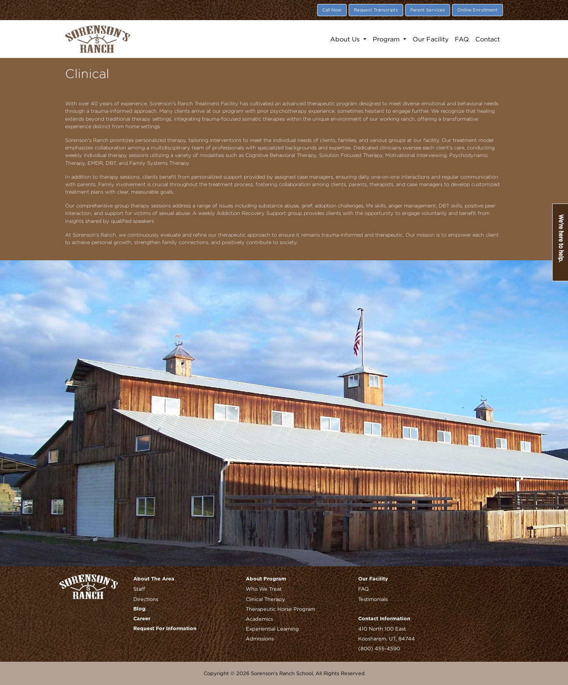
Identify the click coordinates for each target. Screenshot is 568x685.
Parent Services (427, 9)
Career (141, 619)
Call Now (332, 9)
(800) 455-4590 (379, 648)
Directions (145, 599)
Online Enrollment (477, 9)
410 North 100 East (382, 628)
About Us (346, 39)
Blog (139, 609)
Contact (487, 39)
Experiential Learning (272, 628)
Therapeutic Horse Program (280, 609)
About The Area (153, 579)
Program (387, 39)
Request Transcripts (376, 9)
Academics (259, 619)
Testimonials (373, 599)
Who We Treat (264, 589)
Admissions (260, 638)
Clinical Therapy (265, 599)
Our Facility (430, 39)
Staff (139, 589)
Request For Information (164, 628)
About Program (266, 579)
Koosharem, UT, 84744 (386, 638)
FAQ (462, 39)
